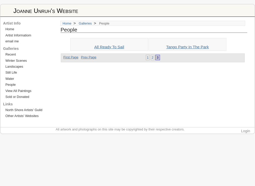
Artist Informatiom (18, 35)
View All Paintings (18, 91)
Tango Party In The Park (187, 47)
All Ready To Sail (109, 47)
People (10, 85)
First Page (70, 57)
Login (245, 131)
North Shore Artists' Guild (23, 110)
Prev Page (88, 57)
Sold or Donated (17, 97)
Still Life (11, 72)
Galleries (85, 23)
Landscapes (14, 66)
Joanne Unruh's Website (45, 10)
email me (12, 41)
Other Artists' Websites (22, 116)
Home (67, 23)
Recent (10, 54)
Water (9, 79)
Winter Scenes (16, 61)
